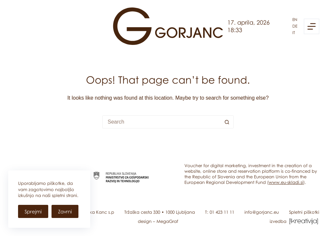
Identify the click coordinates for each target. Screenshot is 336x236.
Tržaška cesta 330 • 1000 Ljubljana (159, 212)
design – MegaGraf (158, 221)
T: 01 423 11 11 (219, 212)
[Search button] (227, 121)
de (294, 26)
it (293, 32)
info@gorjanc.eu (261, 212)
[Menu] (311, 26)
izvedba (294, 221)
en (294, 19)
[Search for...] (161, 121)
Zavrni (65, 211)
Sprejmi (33, 211)
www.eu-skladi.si (286, 182)
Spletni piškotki (304, 212)
